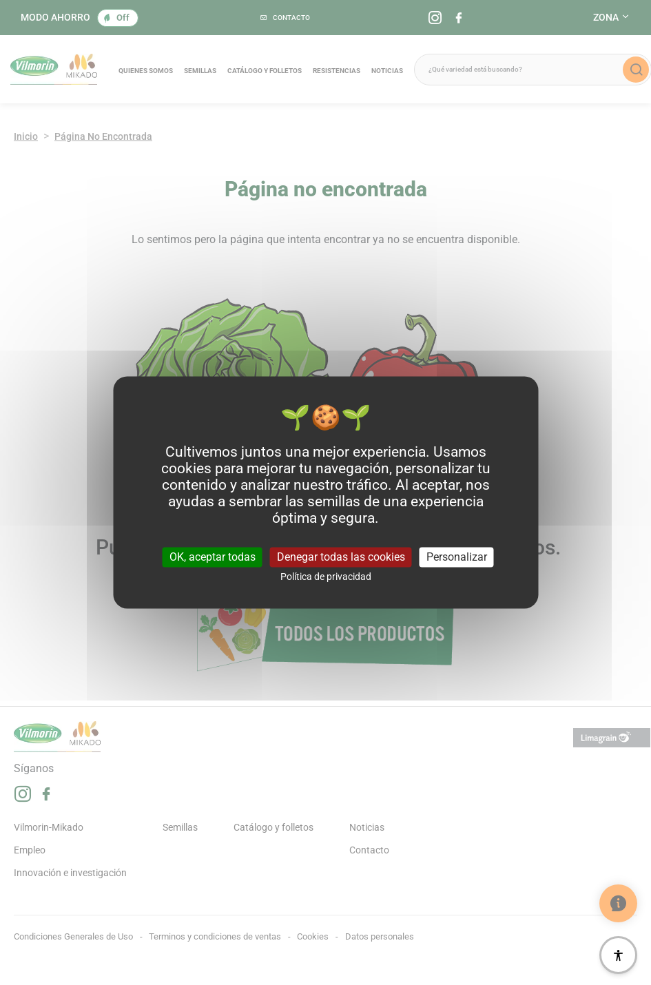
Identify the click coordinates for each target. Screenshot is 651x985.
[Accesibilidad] (618, 955)
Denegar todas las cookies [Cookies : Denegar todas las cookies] (341, 556)
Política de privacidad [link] (325, 576)
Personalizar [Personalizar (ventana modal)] (456, 556)
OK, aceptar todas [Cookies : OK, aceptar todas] (212, 556)
